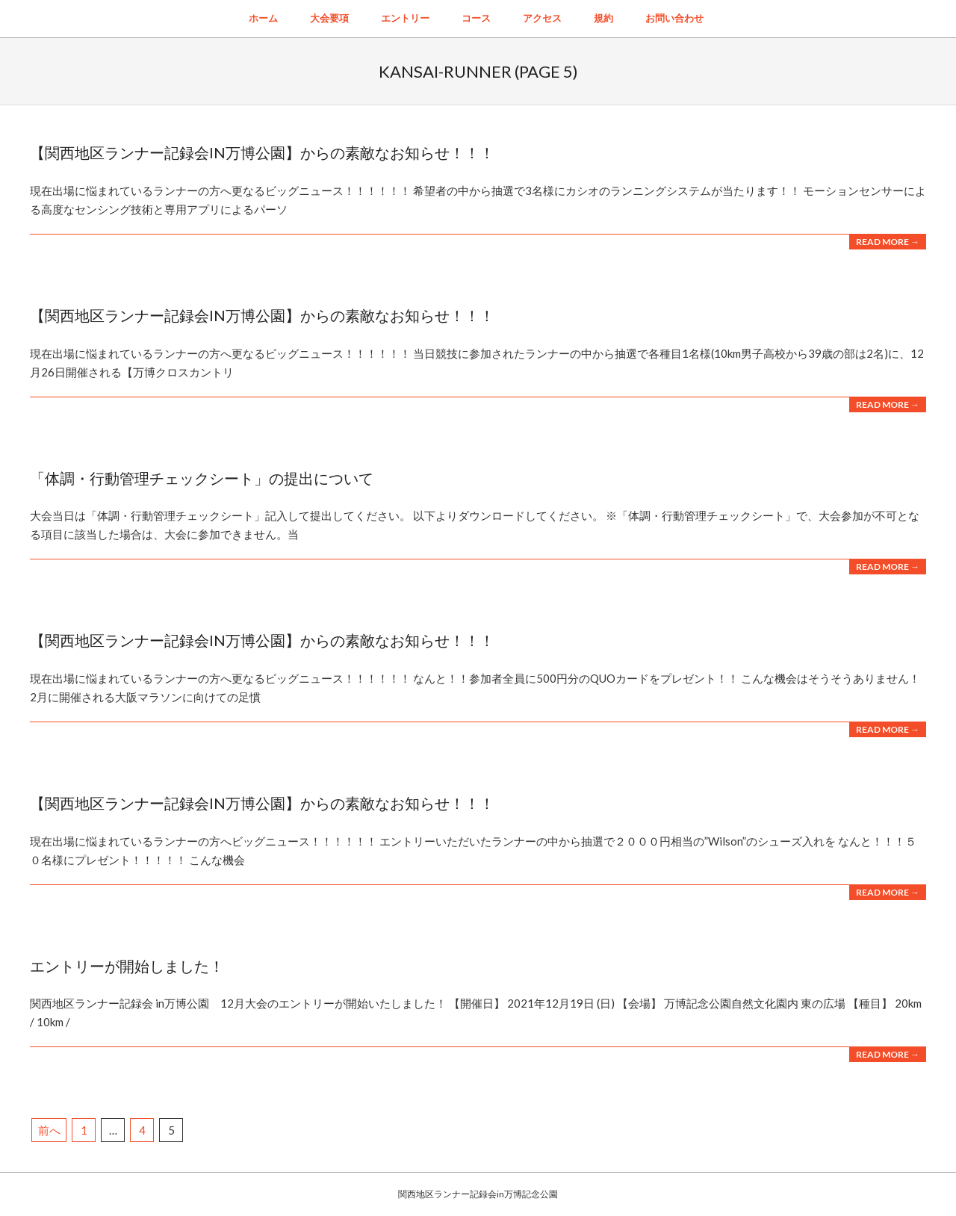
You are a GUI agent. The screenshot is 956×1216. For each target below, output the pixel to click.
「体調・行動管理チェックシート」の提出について (201, 478)
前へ (49, 1130)
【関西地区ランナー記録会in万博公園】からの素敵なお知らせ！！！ (262, 152)
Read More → (887, 241)
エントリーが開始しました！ (127, 966)
